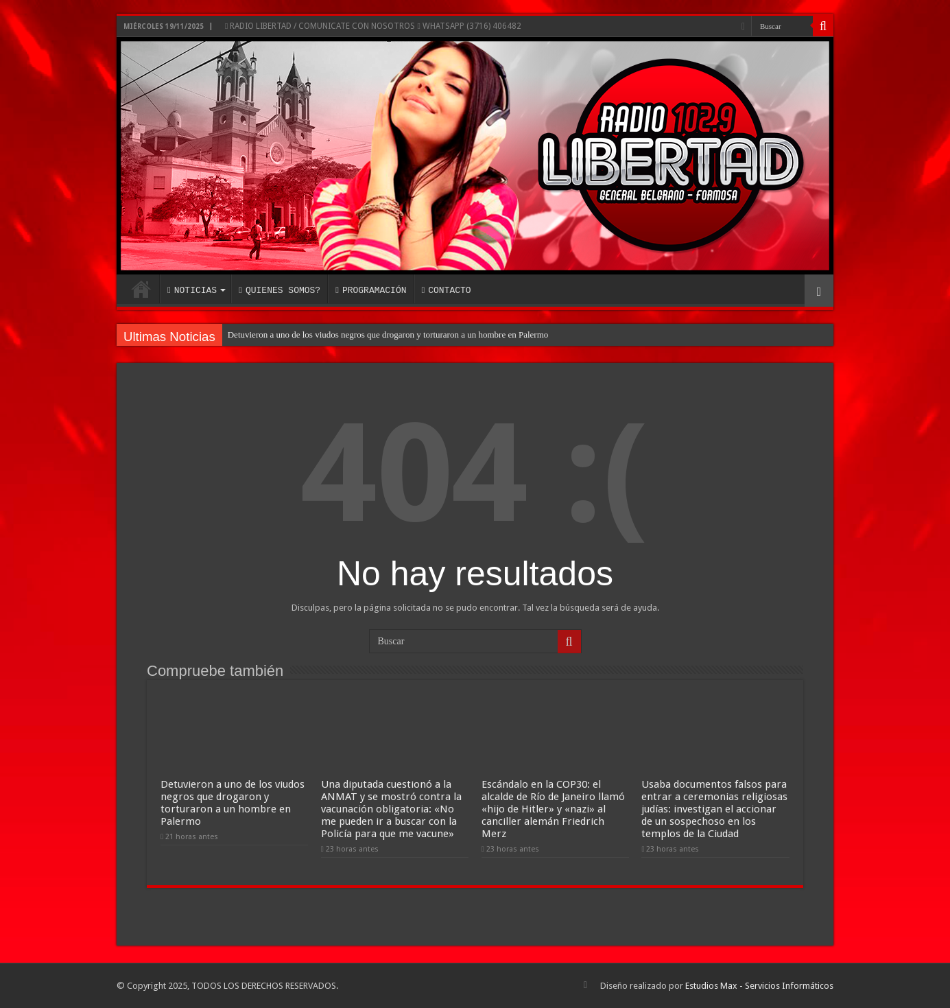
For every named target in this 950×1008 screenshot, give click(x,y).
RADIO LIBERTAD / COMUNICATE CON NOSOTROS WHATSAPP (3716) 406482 (373, 26)
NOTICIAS (192, 290)
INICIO (141, 288)
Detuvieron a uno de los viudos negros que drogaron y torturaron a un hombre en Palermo (388, 334)
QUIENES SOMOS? (279, 290)
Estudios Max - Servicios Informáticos (759, 986)
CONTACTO (446, 290)
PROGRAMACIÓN (370, 290)
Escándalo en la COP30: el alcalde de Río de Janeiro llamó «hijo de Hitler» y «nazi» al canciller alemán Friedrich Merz (553, 809)
